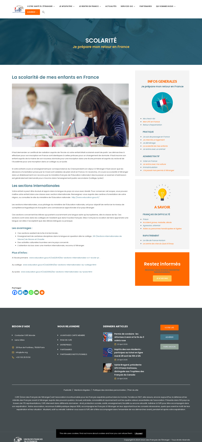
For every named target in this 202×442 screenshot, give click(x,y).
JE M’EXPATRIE (67, 6)
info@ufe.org (22, 352)
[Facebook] (14, 292)
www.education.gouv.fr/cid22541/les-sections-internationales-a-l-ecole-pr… (64, 257)
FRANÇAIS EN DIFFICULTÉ (156, 214)
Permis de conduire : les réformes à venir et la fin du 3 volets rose (129, 337)
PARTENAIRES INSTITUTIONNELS (73, 354)
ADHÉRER (32, 12)
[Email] (36, 292)
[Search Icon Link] (43, 12)
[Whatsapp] (31, 292)
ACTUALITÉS (110, 6)
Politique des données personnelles (109, 390)
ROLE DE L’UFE (66, 340)
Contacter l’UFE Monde (25, 335)
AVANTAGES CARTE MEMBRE (72, 335)
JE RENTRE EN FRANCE (90, 6)
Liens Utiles (20, 340)
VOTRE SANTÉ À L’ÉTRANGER (41, 6)
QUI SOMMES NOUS (166, 6)
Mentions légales (82, 390)
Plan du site (133, 390)
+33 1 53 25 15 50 (23, 357)
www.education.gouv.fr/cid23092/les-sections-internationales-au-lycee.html (56, 271)
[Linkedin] (25, 292)
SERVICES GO (128, 6)
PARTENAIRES (146, 6)
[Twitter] (20, 292)
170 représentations (32, 403)
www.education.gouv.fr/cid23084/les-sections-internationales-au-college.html (59, 264)
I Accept (139, 433)
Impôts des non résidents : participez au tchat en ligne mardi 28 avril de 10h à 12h (128, 352)
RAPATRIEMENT (151, 235)
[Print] (42, 292)
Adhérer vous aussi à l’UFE (78, 409)
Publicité (67, 390)
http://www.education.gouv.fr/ (85, 197)
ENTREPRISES (66, 344)
